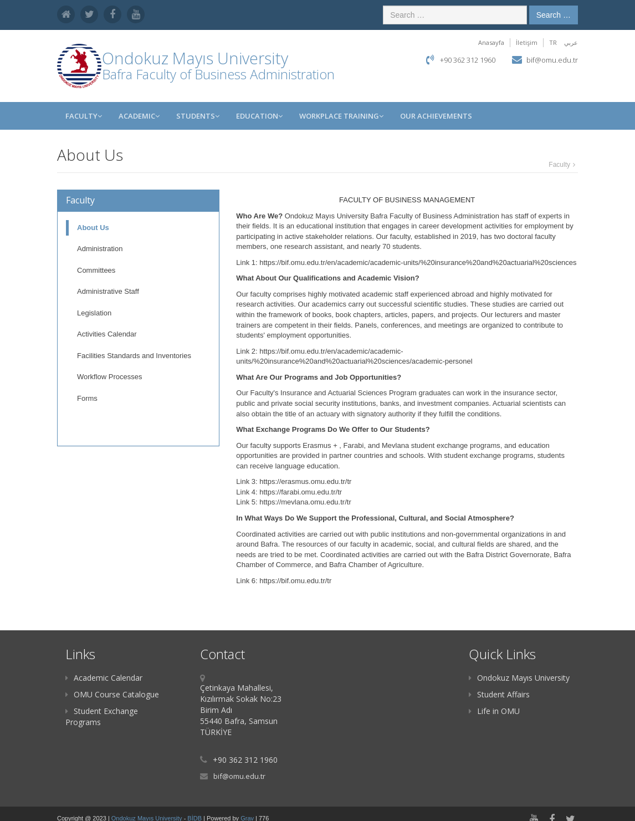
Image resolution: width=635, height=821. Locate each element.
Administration (99, 248)
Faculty (83, 116)
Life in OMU (494, 711)
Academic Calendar (103, 677)
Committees (96, 270)
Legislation (94, 313)
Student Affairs (499, 694)
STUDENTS (197, 116)
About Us (93, 227)
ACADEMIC (139, 116)
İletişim (526, 42)
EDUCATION (259, 116)
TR (553, 42)
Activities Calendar (107, 334)
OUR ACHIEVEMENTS (436, 116)
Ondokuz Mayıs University (519, 677)
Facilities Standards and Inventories (134, 355)
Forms (87, 398)
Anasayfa (491, 42)
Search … (553, 15)
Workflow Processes (109, 377)
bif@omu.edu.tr (552, 60)
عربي (571, 42)
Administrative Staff (108, 291)
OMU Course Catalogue (112, 694)
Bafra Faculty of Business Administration (218, 74)
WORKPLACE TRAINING (341, 116)
